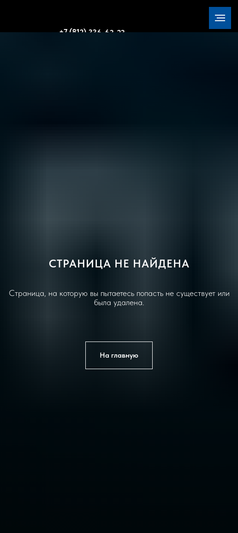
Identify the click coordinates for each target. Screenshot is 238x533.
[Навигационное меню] (220, 18)
